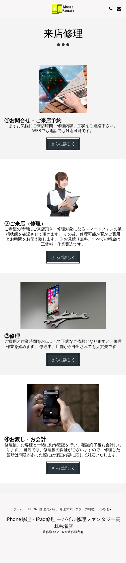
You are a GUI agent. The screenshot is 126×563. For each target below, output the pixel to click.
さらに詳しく (63, 143)
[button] (6, 8)
